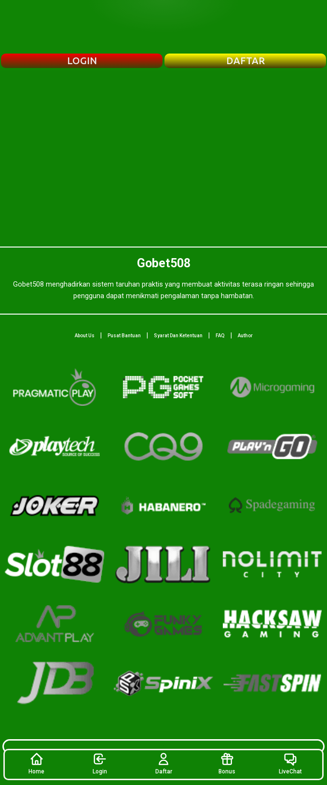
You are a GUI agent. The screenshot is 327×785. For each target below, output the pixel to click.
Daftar (163, 763)
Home (36, 763)
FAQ (220, 335)
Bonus (226, 763)
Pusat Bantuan (124, 335)
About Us (85, 335)
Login (100, 763)
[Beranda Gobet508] (163, 26)
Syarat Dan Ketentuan (178, 335)
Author (245, 335)
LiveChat (290, 763)
